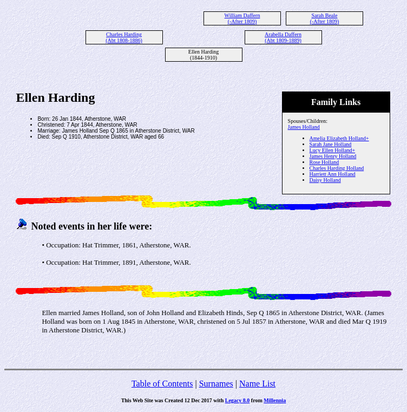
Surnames (216, 383)
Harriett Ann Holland (333, 174)
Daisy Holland (325, 180)
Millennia (275, 400)
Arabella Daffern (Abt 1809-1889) (283, 37)
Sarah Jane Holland (331, 144)
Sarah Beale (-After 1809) (324, 18)
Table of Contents (162, 383)
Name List (257, 383)
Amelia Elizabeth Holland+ (339, 138)
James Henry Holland (333, 156)
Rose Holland (324, 162)
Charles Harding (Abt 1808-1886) (124, 37)
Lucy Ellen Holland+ (333, 150)
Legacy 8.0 (237, 400)
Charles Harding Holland (337, 168)
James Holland (304, 127)
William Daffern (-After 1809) (242, 18)
